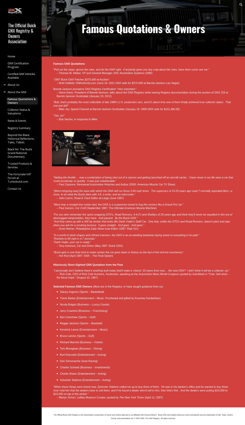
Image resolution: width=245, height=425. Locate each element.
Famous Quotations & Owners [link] (22, 101)
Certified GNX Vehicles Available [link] (21, 75)
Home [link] (11, 56)
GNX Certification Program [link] (18, 65)
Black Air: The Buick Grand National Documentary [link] (20, 152)
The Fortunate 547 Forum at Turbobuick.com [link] (19, 177)
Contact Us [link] (14, 189)
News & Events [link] (17, 121)
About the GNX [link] (17, 92)
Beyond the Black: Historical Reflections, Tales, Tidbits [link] (21, 138)
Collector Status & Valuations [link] (19, 111)
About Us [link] (13, 85)
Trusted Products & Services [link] (20, 165)
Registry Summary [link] (19, 128)
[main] (143, 28)
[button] (241, 5)
